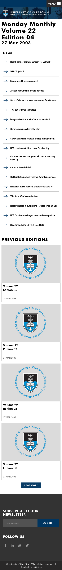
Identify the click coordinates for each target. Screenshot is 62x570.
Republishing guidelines (31, 567)
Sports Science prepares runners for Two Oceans (33, 100)
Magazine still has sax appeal (23, 81)
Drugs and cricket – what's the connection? (30, 119)
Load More (31, 485)
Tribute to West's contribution (23, 196)
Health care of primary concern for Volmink (30, 62)
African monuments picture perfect (27, 91)
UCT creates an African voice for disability (29, 148)
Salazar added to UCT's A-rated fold (27, 225)
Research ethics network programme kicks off (31, 187)
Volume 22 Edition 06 (10, 288)
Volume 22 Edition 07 (10, 347)
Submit (48, 522)
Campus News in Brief (20, 167)
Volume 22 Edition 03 (10, 466)
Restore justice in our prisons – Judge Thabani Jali (33, 206)
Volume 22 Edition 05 (10, 406)
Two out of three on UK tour (23, 110)
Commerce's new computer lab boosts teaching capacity (32, 158)
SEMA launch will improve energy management (32, 139)
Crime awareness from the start (25, 129)
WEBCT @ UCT (17, 71)
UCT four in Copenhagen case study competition (32, 215)
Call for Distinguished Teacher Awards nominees (33, 177)
